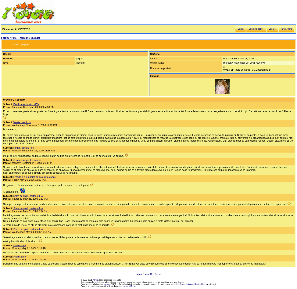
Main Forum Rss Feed (149, 274)
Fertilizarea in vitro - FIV (26, 104)
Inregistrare (286, 29)
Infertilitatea (19, 245)
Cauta (241, 29)
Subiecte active (256, 29)
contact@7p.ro (129, 286)
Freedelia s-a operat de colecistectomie (34, 177)
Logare (272, 29)
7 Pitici (95, 280)
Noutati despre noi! (23, 147)
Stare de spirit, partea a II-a (28, 196)
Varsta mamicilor (22, 122)
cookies (107, 284)
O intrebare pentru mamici (27, 160)
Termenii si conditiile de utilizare (193, 284)
